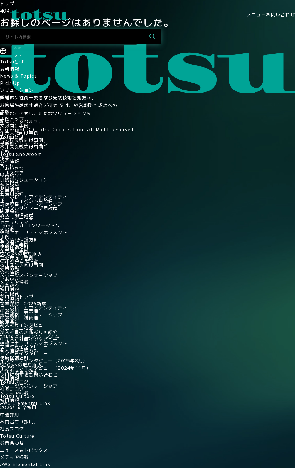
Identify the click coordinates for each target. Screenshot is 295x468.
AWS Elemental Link (25, 403)
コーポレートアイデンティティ (33, 196)
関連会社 (9, 210)
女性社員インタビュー (24, 346)
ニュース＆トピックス (24, 450)
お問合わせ (12, 442)
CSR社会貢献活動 (19, 260)
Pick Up (10, 83)
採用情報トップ (17, 296)
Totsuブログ (14, 381)
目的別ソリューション (24, 104)
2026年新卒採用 (18, 407)
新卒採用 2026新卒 (23, 303)
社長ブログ (12, 388)
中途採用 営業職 (19, 310)
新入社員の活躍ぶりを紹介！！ (33, 332)
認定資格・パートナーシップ (31, 203)
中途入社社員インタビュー (29, 339)
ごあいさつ (12, 168)
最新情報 (9, 68)
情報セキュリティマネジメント (33, 232)
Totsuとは (12, 61)
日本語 (15, 47)
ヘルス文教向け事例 (21, 146)
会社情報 (9, 161)
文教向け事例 (14, 125)
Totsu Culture (17, 396)
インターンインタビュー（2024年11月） (45, 367)
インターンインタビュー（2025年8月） (44, 360)
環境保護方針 (14, 246)
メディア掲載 (14, 282)
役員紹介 (9, 175)
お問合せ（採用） (19, 421)
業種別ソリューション (24, 97)
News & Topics (18, 75)
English (17, 54)
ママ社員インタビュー (24, 353)
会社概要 (9, 182)
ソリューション (17, 89)
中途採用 (9, 414)
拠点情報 (9, 189)
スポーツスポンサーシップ (29, 275)
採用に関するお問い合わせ (29, 374)
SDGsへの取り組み (21, 253)
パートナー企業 (17, 218)
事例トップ (12, 118)
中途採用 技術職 (19, 317)
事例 (5, 111)
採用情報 (9, 267)
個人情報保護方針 (19, 239)
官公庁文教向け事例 (21, 140)
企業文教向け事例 (19, 132)
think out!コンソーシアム (30, 225)
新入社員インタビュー (24, 324)
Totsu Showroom (21, 154)
